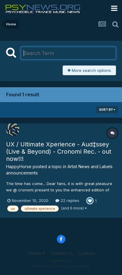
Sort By (107, 109)
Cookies (86, 253)
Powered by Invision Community (61, 266)
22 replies (67, 200)
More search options (89, 70)
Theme (36, 253)
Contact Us (62, 253)
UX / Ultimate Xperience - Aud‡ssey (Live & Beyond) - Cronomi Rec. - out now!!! (58, 151)
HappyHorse (18, 166)
